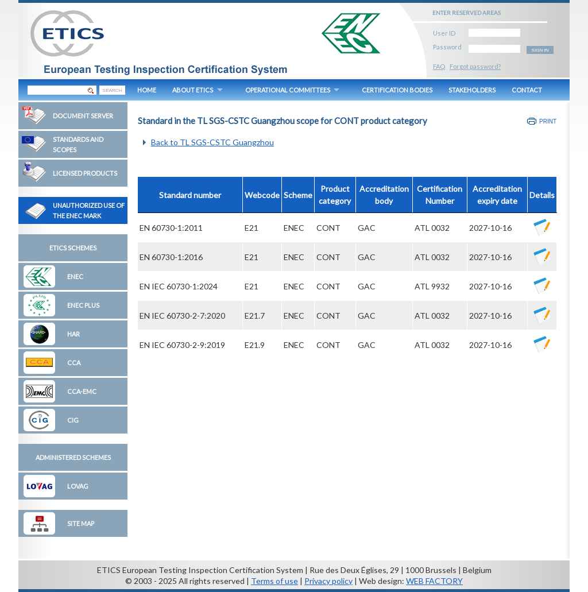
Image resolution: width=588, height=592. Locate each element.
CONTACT (527, 90)
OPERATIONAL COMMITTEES (287, 90)
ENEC (75, 276)
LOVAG (77, 486)
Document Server (83, 115)
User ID (444, 31)
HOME (146, 90)
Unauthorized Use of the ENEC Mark (89, 210)
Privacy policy (328, 581)
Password (447, 45)
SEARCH (112, 90)
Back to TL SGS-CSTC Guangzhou (212, 142)
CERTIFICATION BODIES (397, 90)
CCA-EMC (81, 391)
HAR (73, 334)
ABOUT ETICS (192, 90)
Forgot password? (475, 66)
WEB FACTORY (434, 581)
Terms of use (274, 581)
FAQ (439, 66)
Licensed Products (85, 173)
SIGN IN (540, 50)
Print (547, 121)
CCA (73, 362)
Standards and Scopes (78, 144)
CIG (73, 420)
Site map (80, 523)
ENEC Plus (83, 305)
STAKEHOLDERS (472, 90)
